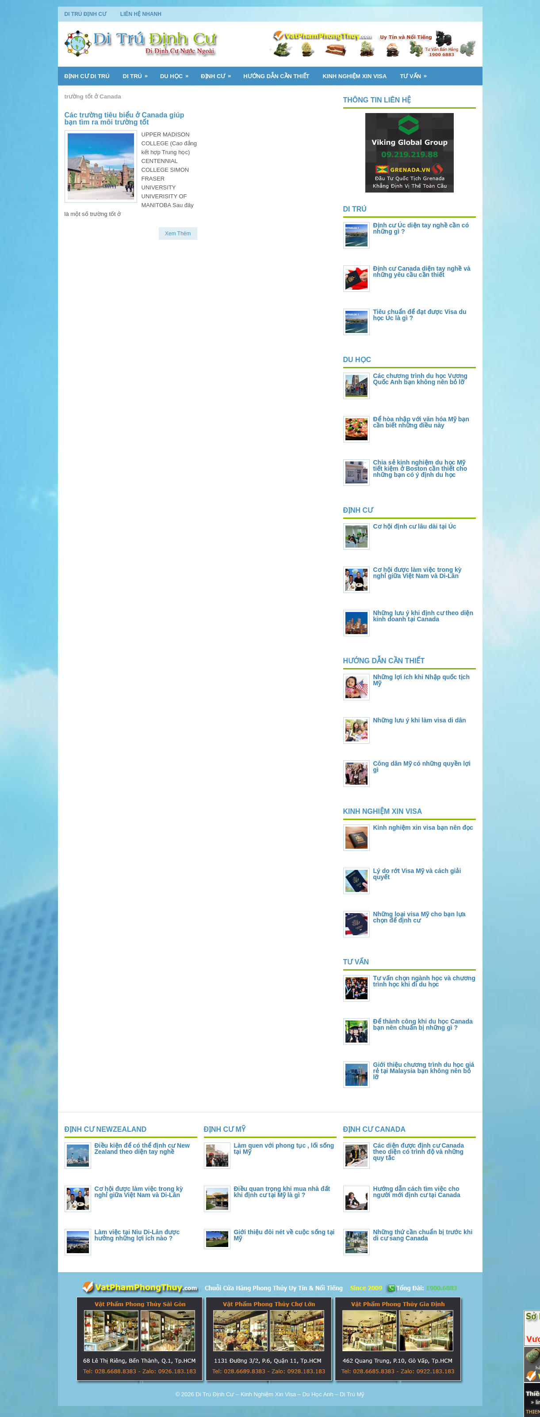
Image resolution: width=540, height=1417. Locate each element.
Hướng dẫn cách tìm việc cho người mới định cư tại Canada (416, 1191)
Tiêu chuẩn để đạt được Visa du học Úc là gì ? (420, 314)
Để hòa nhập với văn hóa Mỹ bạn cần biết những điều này (421, 422)
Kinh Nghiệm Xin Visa (354, 76)
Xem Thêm (178, 233)
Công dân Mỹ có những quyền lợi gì (422, 766)
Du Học (177, 73)
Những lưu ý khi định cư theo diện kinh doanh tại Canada (423, 616)
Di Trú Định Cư (85, 14)
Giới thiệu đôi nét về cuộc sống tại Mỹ (284, 1235)
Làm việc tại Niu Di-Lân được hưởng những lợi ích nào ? (137, 1235)
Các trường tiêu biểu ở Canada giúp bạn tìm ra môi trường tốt (124, 118)
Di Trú (138, 73)
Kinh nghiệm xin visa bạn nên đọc (423, 827)
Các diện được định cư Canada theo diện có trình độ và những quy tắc (418, 1151)
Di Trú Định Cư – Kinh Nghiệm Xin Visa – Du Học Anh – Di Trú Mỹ (279, 1394)
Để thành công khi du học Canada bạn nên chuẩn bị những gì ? (423, 1024)
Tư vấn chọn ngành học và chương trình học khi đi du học (424, 981)
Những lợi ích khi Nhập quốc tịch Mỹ (421, 680)
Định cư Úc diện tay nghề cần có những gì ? (421, 228)
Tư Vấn (416, 73)
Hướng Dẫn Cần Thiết (276, 76)
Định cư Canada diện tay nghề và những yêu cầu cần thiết (422, 271)
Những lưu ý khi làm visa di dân (419, 720)
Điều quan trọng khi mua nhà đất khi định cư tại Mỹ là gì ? (282, 1191)
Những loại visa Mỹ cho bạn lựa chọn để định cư (419, 917)
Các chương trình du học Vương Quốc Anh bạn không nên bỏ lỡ (420, 378)
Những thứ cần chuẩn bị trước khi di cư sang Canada (423, 1235)
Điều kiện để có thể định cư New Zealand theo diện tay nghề (142, 1148)
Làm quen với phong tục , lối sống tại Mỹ (284, 1148)
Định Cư (219, 73)
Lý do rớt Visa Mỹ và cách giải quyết (417, 873)
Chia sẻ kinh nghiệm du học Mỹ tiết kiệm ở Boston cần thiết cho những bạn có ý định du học (420, 468)
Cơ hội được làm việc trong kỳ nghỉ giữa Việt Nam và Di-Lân (417, 572)
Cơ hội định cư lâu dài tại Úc (414, 526)
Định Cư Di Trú (87, 76)
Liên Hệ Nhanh (140, 14)
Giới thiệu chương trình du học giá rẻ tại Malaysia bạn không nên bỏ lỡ (424, 1071)
